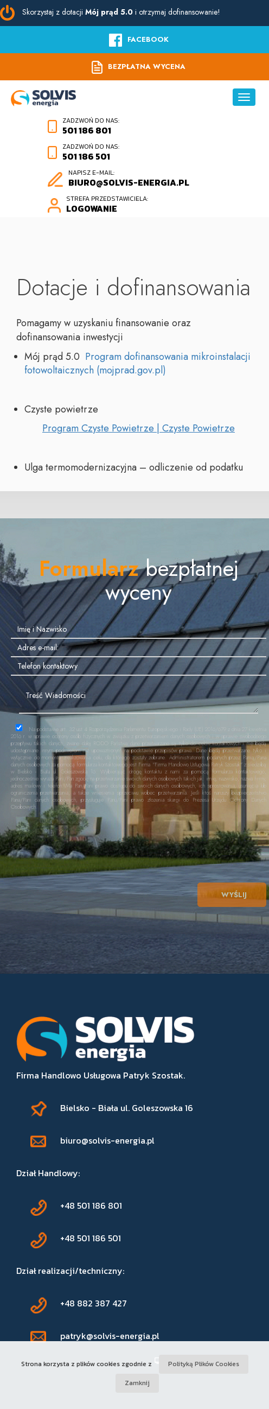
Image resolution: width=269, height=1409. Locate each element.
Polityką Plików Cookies (203, 1364)
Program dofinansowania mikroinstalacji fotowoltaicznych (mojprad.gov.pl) (137, 364)
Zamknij (137, 1383)
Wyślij (232, 895)
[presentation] (138, 837)
